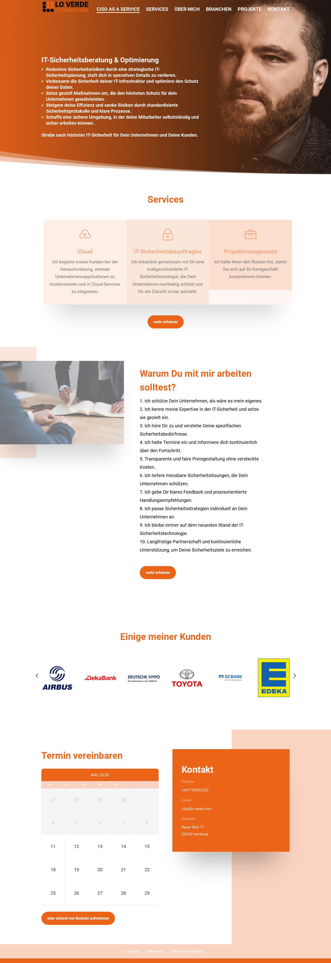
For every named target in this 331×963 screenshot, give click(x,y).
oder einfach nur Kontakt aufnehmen (78, 918)
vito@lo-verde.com (196, 809)
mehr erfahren (166, 322)
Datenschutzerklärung (187, 951)
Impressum (155, 951)
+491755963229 (195, 790)
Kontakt (133, 951)
